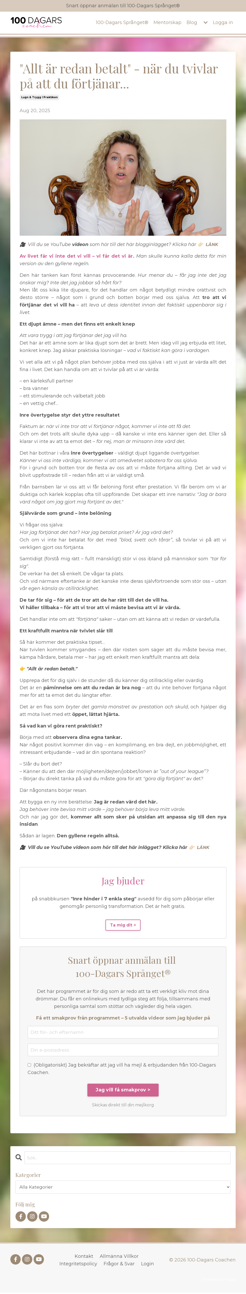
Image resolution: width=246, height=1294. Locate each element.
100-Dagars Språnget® (122, 22)
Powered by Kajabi (219, 1280)
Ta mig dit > (123, 925)
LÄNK (212, 245)
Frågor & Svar (119, 1265)
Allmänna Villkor (119, 1257)
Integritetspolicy (78, 1265)
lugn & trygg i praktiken (39, 97)
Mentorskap (167, 22)
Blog (192, 22)
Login (147, 1265)
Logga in (223, 22)
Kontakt (84, 1257)
